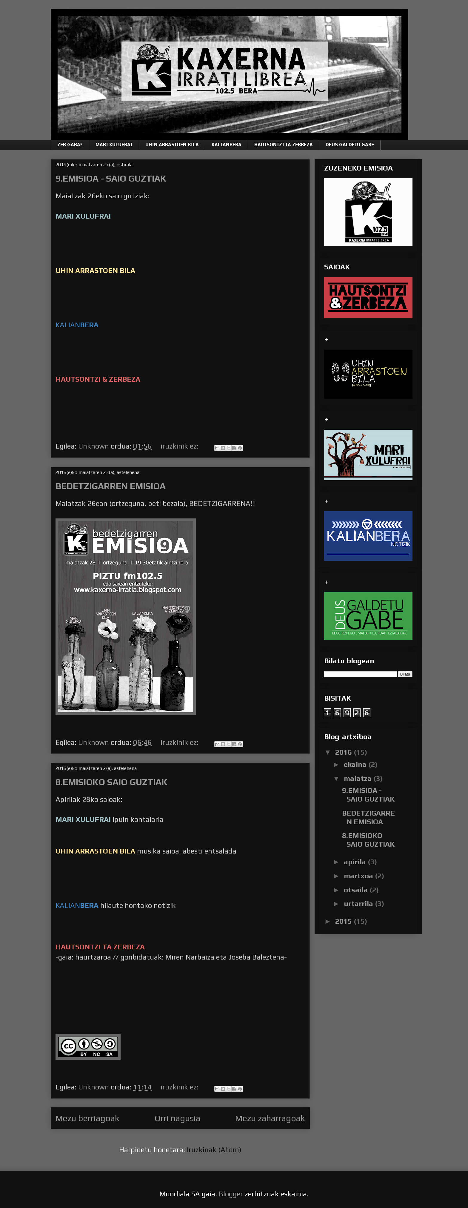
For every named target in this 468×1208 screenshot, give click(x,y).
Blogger (231, 1194)
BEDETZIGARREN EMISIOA (111, 486)
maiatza (358, 778)
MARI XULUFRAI (114, 145)
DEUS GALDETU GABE (350, 145)
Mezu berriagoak (87, 1118)
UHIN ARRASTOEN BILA (172, 145)
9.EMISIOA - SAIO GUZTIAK (111, 178)
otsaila (357, 890)
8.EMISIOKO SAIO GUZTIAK (111, 782)
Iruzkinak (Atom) (214, 1150)
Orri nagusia (177, 1118)
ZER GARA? (70, 145)
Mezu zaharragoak (270, 1118)
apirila (356, 862)
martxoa (359, 876)
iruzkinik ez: (180, 446)
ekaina (356, 764)
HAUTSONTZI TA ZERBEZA (283, 145)
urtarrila (359, 904)
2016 (344, 752)
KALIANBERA (226, 145)
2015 (344, 921)
